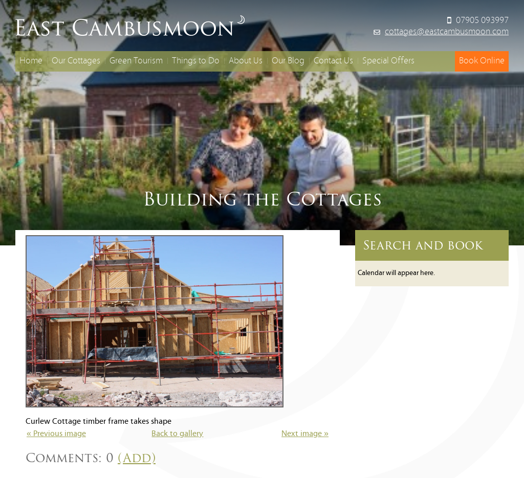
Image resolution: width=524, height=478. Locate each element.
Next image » (305, 434)
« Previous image (56, 434)
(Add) (137, 457)
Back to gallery (177, 434)
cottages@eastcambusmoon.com (447, 32)
